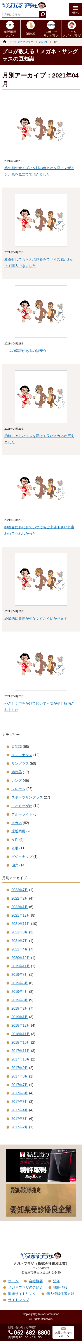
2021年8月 (19, 932)
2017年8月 (19, 1076)
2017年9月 (19, 1068)
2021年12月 (20, 915)
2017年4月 (19, 1110)
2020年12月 (20, 958)
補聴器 (30, 34)
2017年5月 (19, 1101)
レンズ (16, 780)
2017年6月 (19, 1093)
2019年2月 (19, 1008)
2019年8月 (19, 974)
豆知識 (16, 747)
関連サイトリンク (22, 1294)
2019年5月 (19, 983)
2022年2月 (19, 898)
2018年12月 (20, 1025)
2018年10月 (20, 1042)
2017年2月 (19, 1127)
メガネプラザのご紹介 (25, 1287)
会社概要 (36, 1281)
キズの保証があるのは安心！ (27, 351)
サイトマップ (18, 1300)
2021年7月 (19, 941)
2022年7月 (19, 890)
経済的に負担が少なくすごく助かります (35, 618)
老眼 (14, 848)
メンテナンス (21, 755)
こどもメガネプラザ (72, 33)
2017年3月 (19, 1119)
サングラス (20, 763)
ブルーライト (21, 814)
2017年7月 (19, 1085)
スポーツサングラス (51, 33)
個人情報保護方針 (60, 1294)
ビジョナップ (21, 857)
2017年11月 (20, 1051)
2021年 (43, 41)
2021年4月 (19, 949)
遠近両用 (18, 831)
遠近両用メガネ (10, 33)
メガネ (16, 823)
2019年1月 (19, 1017)
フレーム (18, 789)
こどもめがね (21, 806)
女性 (14, 840)
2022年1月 (19, 907)
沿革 (56, 1281)
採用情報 (60, 1287)
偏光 (14, 865)
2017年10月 (20, 1059)
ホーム (13, 1281)
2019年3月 (19, 1000)
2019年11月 (20, 966)
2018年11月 (20, 1034)
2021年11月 (20, 924)
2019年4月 (19, 991)
